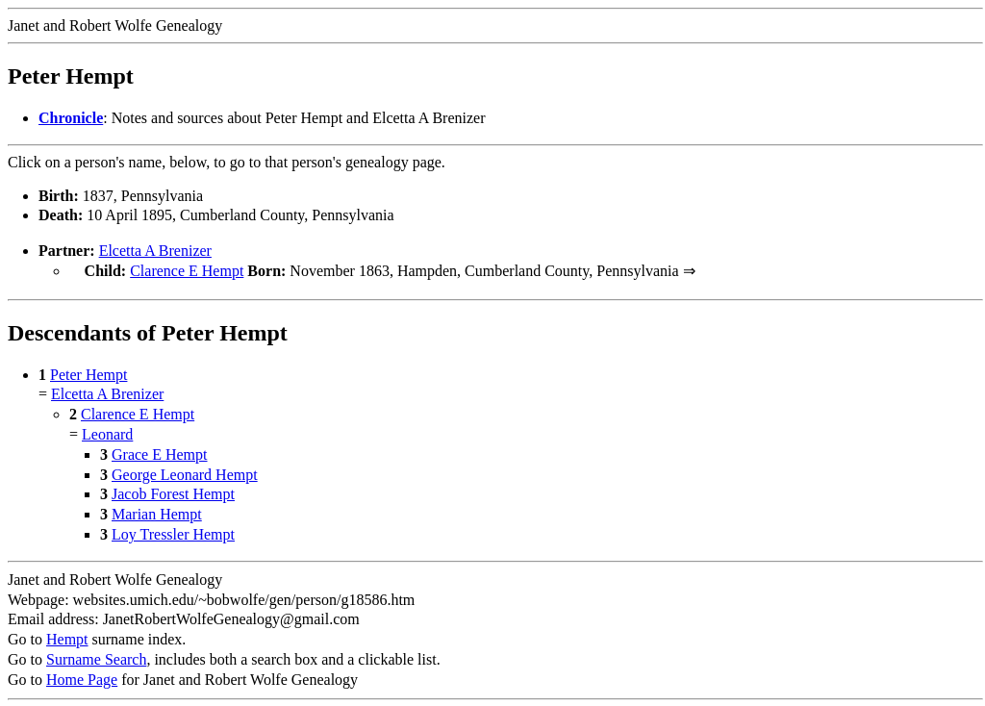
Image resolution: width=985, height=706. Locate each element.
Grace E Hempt (160, 452)
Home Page (81, 677)
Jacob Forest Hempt (173, 492)
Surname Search (96, 657)
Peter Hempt (88, 373)
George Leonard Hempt (185, 473)
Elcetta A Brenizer (155, 250)
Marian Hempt (157, 512)
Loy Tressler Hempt (173, 532)
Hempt (67, 637)
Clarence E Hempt (186, 271)
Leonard (107, 432)
